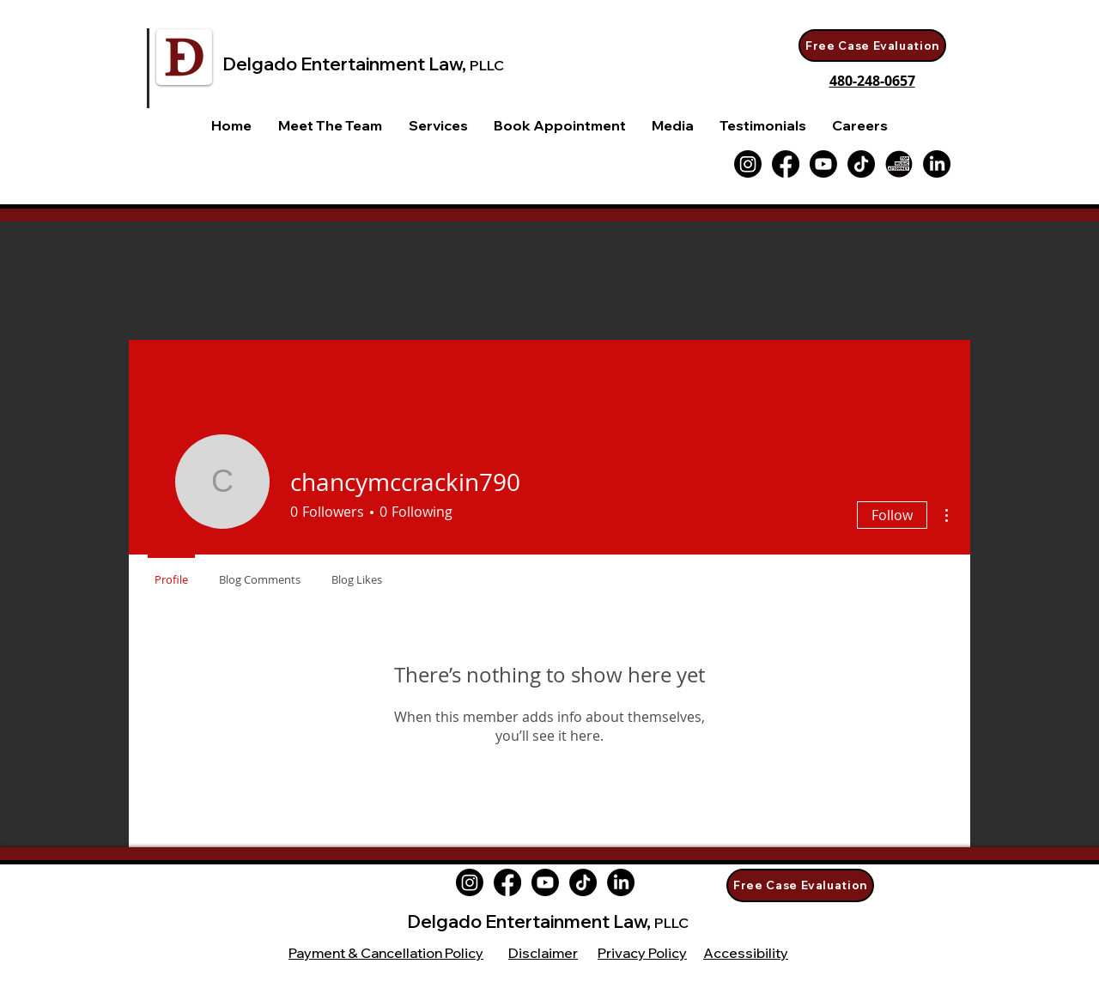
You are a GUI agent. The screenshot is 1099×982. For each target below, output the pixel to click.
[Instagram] (469, 882)
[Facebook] (785, 164)
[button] (438, 125)
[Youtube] (823, 164)
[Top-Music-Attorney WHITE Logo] (899, 164)
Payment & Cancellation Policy (385, 952)
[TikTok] (861, 164)
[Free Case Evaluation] (872, 45)
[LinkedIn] (936, 164)
